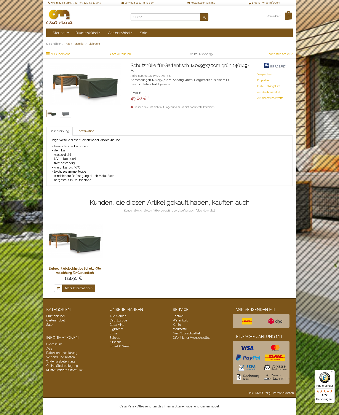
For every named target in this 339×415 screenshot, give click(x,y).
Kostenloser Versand (201, 2)
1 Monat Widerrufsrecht (264, 2)
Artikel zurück (121, 54)
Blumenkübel (88, 33)
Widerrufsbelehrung (60, 361)
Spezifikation (85, 131)
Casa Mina (117, 324)
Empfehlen (263, 80)
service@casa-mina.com (138, 2)
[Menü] (332, 372)
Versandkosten (283, 393)
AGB (49, 348)
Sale (143, 33)
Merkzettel (180, 329)
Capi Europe (118, 320)
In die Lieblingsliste (268, 86)
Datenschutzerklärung (61, 353)
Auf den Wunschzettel (270, 98)
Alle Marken (118, 316)
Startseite (61, 33)
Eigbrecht (116, 329)
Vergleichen (264, 74)
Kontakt (178, 316)
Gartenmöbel (120, 33)
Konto (177, 324)
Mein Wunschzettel (186, 333)
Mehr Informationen (79, 288)
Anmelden (274, 16)
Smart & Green (120, 346)
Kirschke (116, 342)
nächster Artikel (280, 54)
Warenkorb (180, 320)
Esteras (115, 337)
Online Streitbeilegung (62, 365)
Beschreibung (59, 131)
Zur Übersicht (60, 54)
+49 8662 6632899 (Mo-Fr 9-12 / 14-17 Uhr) (74, 2)
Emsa (114, 333)
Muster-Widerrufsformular (64, 370)
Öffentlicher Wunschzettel (191, 337)
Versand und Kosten (60, 357)
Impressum (54, 344)
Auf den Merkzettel (268, 92)
